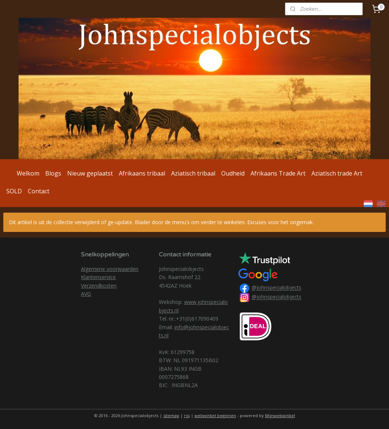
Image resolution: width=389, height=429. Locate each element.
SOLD (14, 191)
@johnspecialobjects (276, 297)
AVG (86, 293)
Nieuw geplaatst (90, 173)
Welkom (28, 173)
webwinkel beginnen (215, 415)
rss (187, 415)
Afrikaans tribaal (142, 173)
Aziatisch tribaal (193, 173)
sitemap (171, 415)
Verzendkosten (99, 285)
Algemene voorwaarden (109, 268)
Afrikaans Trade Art (278, 173)
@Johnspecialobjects (276, 287)
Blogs (53, 173)
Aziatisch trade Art (336, 173)
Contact (38, 191)
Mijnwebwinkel (280, 415)
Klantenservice (98, 277)
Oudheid (233, 173)
